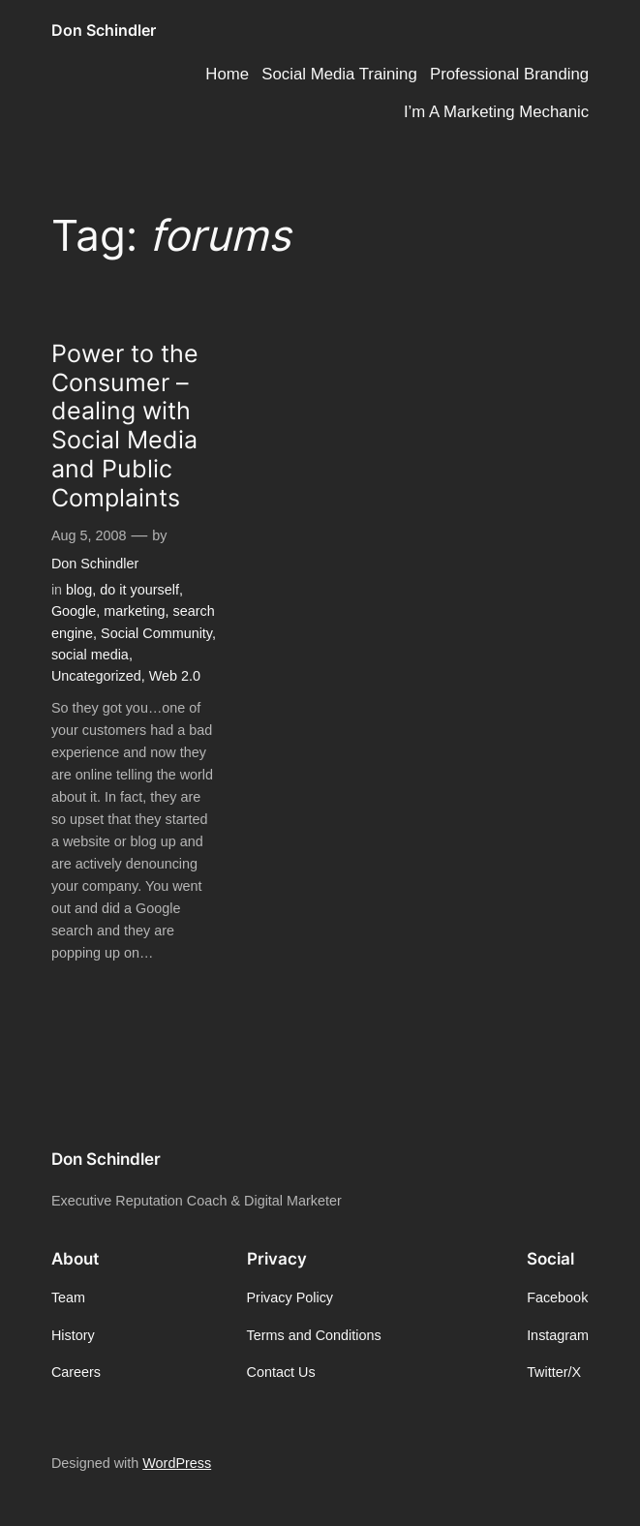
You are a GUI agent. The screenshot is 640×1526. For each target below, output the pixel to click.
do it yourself (139, 589)
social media (90, 654)
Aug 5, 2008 (89, 535)
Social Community (156, 633)
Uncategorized (96, 676)
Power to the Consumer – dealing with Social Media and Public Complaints (124, 426)
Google (73, 611)
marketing (134, 611)
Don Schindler (103, 30)
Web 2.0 (174, 676)
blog (79, 589)
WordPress (176, 1463)
